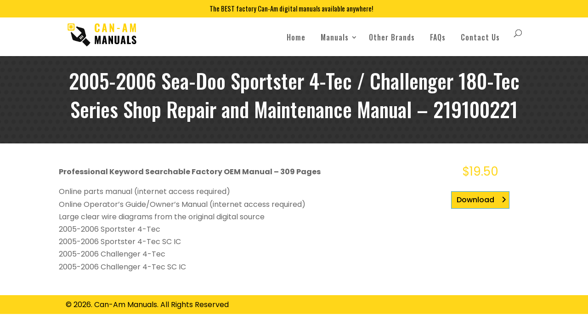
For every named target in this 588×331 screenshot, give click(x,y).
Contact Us (480, 37)
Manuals (335, 37)
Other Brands (392, 37)
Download (475, 199)
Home (296, 37)
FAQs (438, 37)
